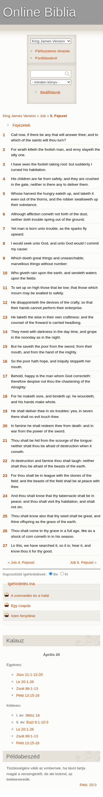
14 (5, 331)
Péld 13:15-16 (28, 695)
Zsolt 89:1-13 (27, 689)
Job (43, 116)
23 (5, 475)
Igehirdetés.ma (21, 583)
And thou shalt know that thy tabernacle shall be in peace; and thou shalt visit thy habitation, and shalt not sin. (53, 501)
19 (5, 411)
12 (5, 302)
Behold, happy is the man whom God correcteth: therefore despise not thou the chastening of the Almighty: (51, 381)
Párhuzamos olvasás (52, 51)
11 (5, 287)
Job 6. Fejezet (81, 562)
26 (5, 530)
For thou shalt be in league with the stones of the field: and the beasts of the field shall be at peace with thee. (55, 481)
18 (5, 396)
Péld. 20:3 (88, 785)
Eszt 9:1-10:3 (37, 722)
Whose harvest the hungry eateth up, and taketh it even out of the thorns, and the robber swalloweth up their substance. (54, 199)
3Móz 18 (32, 715)
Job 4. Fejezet (22, 562)
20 (5, 425)
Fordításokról (46, 58)
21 (5, 440)
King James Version (19, 116)
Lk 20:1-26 (25, 682)
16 (5, 361)
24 (5, 495)
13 (5, 317)
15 (5, 346)
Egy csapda (20, 606)
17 (5, 376)
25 (5, 516)
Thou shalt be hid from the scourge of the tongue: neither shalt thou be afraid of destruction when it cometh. (52, 446)
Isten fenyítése (23, 616)
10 (5, 272)
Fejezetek (21, 125)
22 (5, 460)
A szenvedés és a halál (30, 596)
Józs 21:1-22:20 (29, 675)
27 (5, 545)
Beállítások (50, 92)
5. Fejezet (58, 116)
